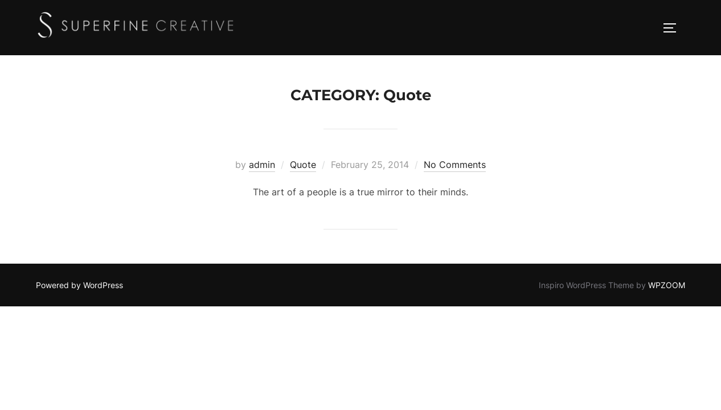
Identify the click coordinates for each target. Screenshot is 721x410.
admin (262, 164)
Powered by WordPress (79, 285)
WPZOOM (666, 285)
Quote (303, 164)
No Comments (455, 164)
